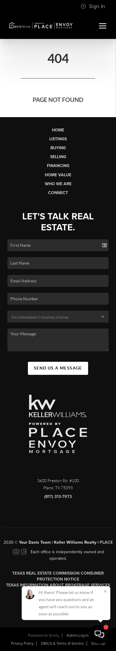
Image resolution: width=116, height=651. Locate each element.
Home (58, 130)
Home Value (58, 174)
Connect (58, 192)
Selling (58, 156)
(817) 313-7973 (58, 498)
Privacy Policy (22, 643)
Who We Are (58, 183)
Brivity (54, 635)
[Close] (105, 591)
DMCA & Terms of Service (62, 643)
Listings (58, 138)
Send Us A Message (58, 368)
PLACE (106, 544)
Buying (58, 147)
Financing (58, 165)
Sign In (93, 6)
